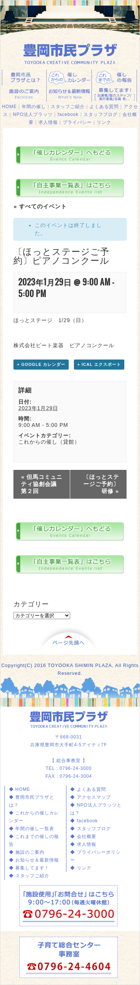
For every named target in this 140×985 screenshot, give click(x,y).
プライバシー (77, 122)
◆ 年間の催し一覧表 (31, 828)
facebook (67, 114)
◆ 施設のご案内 (26, 852)
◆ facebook (84, 820)
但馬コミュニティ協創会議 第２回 (42, 484)
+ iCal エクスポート (99, 364)
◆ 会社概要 (83, 836)
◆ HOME (19, 789)
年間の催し (34, 106)
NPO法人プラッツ (33, 114)
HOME (9, 106)
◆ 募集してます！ (29, 868)
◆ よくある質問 (88, 789)
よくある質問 (104, 106)
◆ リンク (80, 868)
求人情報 (48, 122)
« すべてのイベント (40, 206)
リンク (104, 122)
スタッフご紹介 (68, 106)
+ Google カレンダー (41, 364)
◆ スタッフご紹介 (29, 875)
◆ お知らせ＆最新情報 (34, 860)
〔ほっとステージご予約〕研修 (101, 484)
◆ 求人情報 (83, 844)
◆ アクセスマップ (90, 797)
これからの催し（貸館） (49, 442)
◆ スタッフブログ (90, 828)
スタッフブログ (101, 114)
